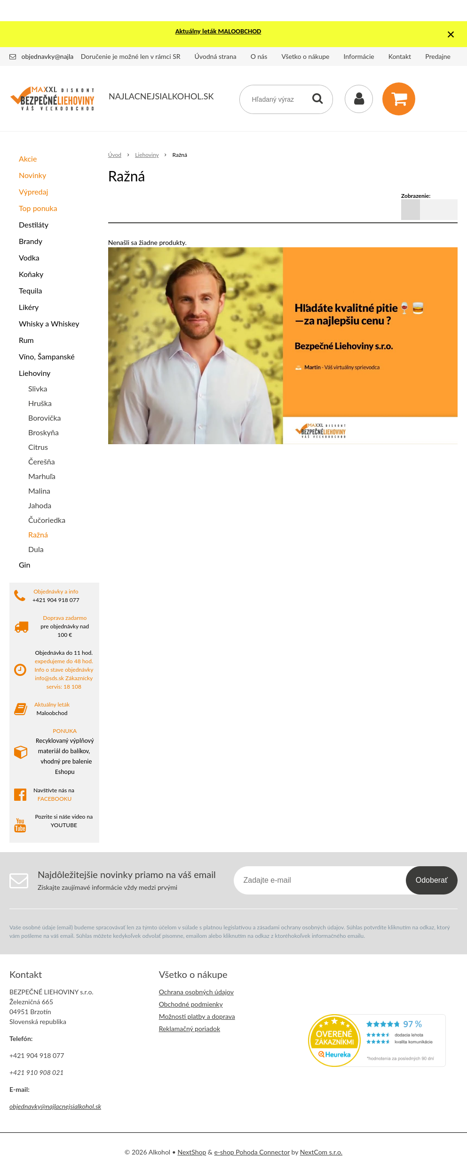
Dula (36, 549)
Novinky (32, 175)
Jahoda (39, 505)
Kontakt (400, 56)
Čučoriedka (46, 519)
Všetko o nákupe (305, 56)
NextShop (191, 1152)
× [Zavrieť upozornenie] (451, 34)
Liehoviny (34, 372)
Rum (26, 339)
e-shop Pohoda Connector (252, 1152)
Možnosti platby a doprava (197, 1016)
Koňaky (31, 273)
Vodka (29, 257)
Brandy (30, 240)
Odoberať (432, 880)
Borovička (44, 417)
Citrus (38, 446)
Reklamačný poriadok (189, 1029)
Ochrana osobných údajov (196, 992)
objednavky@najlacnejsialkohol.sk (70, 56)
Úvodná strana (216, 56)
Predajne (438, 56)
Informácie (359, 56)
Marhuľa (41, 476)
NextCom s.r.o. (321, 1152)
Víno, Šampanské (47, 356)
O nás (259, 56)
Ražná (38, 534)
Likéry (29, 306)
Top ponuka (38, 207)
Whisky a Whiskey (49, 323)
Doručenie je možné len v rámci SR (131, 56)
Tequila (30, 290)
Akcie (28, 158)
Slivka (37, 388)
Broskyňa (43, 432)
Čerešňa (41, 461)
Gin (24, 564)
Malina (39, 490)
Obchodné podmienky (191, 1004)
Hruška (40, 402)
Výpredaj (33, 191)
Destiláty (33, 224)
